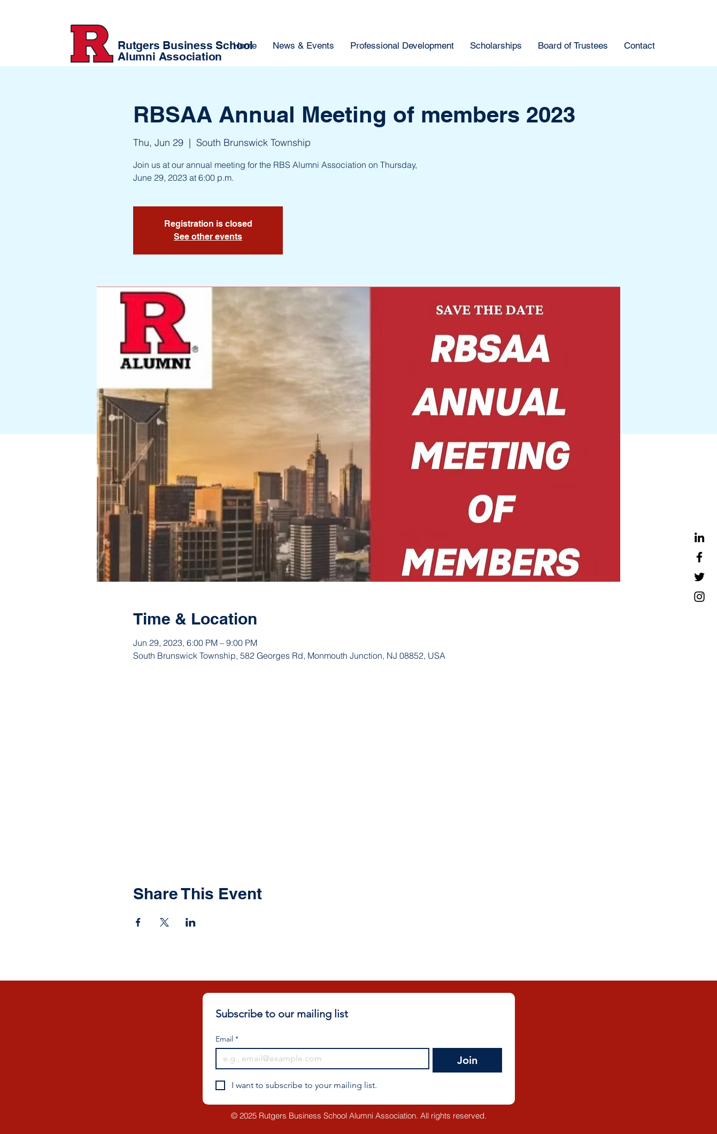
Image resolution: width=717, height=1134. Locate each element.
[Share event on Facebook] (138, 922)
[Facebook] (699, 557)
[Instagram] (699, 597)
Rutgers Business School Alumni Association (185, 50)
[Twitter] (699, 577)
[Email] (319, 1058)
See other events (208, 237)
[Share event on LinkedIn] (191, 922)
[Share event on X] (164, 922)
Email (226, 1039)
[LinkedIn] (699, 537)
